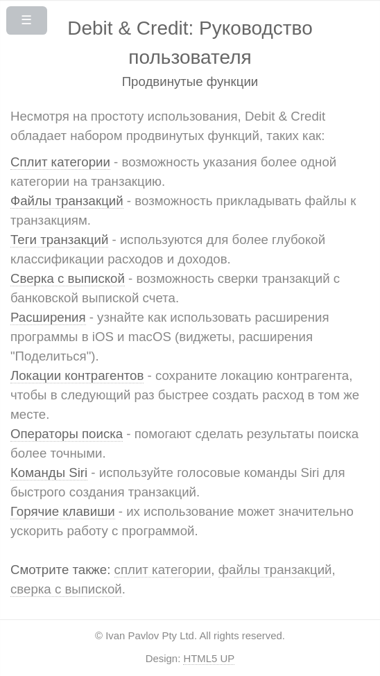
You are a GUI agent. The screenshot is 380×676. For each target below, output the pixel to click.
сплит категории (162, 569)
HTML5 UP (208, 658)
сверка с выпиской (66, 589)
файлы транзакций (275, 569)
